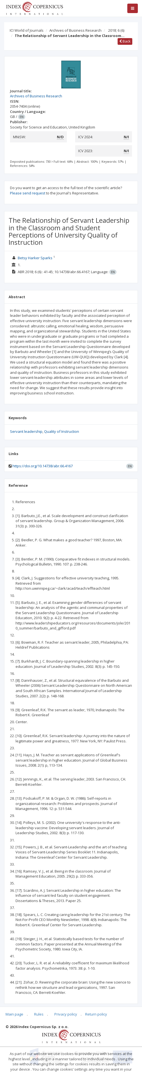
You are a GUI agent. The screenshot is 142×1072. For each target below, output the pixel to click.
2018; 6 (116, 30)
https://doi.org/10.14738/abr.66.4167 (42, 465)
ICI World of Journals (27, 30)
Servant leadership (26, 431)
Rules (39, 1014)
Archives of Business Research (75, 30)
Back (125, 41)
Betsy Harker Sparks (35, 257)
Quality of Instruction (61, 431)
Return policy (96, 1014)
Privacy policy (65, 1014)
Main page (14, 1014)
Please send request (27, 193)
